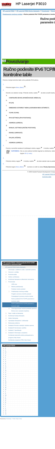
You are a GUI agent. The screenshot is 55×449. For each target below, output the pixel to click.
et (5, 368)
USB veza (14, 284)
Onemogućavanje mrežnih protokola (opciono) (24, 308)
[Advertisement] (21, 37)
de (5, 387)
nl (5, 353)
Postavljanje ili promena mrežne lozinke (22, 296)
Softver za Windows (13, 277)
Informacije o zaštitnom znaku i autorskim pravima (22, 269)
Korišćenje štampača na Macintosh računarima (21, 279)
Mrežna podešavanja (17, 286)
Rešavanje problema (14, 323)
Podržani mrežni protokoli (18, 289)
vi (5, 408)
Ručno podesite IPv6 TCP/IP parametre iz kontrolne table (22, 305)
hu (5, 385)
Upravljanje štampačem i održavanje (18, 320)
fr (5, 357)
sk (5, 389)
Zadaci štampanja (13, 318)
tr (5, 350)
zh (5, 367)
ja (5, 363)
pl (5, 400)
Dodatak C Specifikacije (14, 330)
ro (5, 361)
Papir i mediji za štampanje (15, 313)
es (5, 376)
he (5, 352)
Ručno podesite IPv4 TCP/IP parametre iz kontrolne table (22, 300)
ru (5, 372)
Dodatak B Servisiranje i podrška (17, 328)
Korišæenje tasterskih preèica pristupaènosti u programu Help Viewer (21, 336)
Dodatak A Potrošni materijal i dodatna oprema (21, 325)
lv (5, 359)
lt (5, 404)
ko (5, 410)
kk (5, 398)
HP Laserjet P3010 (6, 5)
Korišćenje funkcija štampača (16, 315)
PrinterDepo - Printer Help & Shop (14, 418)
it (5, 391)
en (5, 383)
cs (5, 374)
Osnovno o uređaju (13, 272)
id (5, 380)
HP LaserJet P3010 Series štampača (28, 11)
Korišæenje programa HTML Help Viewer (19, 340)
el (5, 355)
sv (5, 412)
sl (5, 348)
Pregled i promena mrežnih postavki (21, 294)
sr (5, 397)
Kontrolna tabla (12, 274)
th (5, 393)
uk (5, 370)
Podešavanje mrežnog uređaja (12, 14)
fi (5, 406)
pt (5, 402)
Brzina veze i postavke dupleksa (20, 311)
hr (5, 365)
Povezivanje (45, 11)
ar (5, 378)
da (5, 382)
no (5, 413)
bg (5, 395)
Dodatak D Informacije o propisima (17, 332)
